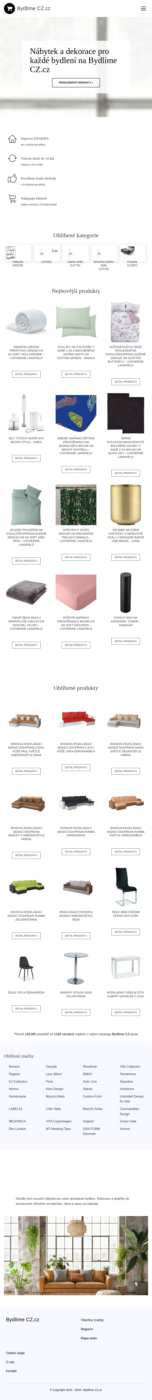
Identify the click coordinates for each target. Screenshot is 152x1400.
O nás (10, 1362)
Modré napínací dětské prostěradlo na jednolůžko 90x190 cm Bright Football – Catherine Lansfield (75, 446)
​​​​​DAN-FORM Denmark (91, 1131)
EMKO (87, 1074)
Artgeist (88, 1121)
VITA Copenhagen (59, 1121)
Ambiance (127, 1089)
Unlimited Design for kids (132, 1099)
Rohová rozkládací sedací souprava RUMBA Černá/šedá (76, 831)
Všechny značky (92, 1320)
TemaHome (128, 1074)
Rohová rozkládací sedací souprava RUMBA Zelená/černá (26, 915)
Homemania (17, 1096)
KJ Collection (18, 1081)
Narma (13, 1089)
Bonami (14, 1066)
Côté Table (53, 1109)
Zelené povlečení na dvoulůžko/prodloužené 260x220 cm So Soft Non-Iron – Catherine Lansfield (26, 537)
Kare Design (54, 1089)
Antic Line (90, 1081)
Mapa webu (89, 1338)
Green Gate (128, 1121)
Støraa (87, 1089)
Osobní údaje (15, 1353)
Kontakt (11, 1371)
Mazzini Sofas (93, 1109)
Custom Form (92, 1096)
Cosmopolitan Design (129, 1111)
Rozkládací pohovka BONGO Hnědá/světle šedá (75, 915)
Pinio (49, 1081)
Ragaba (14, 1074)
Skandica (126, 1081)
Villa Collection (130, 1066)
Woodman (90, 1066)
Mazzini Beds (55, 1096)
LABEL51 (15, 1109)
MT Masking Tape (58, 1129)
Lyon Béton (54, 1074)
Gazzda (51, 1066)
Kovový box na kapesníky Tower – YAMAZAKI (126, 621)
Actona (125, 1129)
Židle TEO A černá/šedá (26, 992)
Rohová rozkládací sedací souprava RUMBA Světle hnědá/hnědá (126, 831)
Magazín (87, 1329)
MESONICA (17, 1121)
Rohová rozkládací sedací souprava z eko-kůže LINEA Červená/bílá (76, 747)
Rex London (17, 1129)
